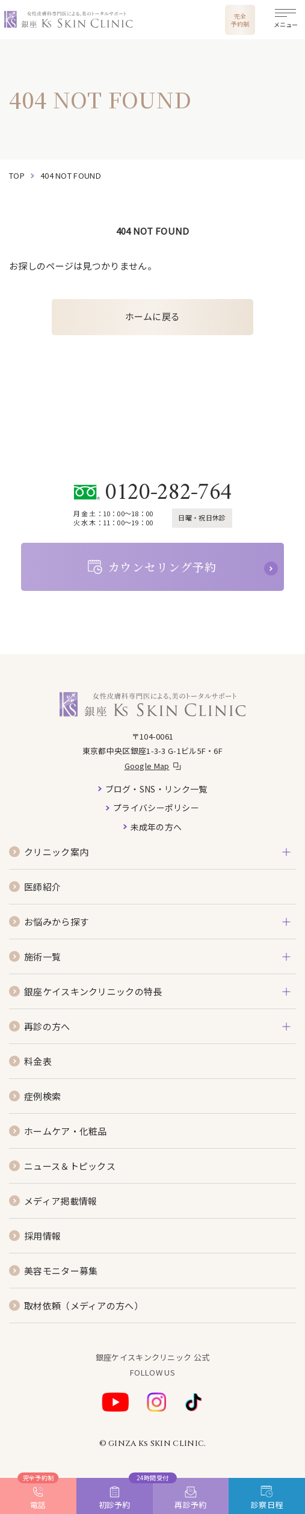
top (17, 175)
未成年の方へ (156, 827)
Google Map (147, 765)
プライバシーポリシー (156, 808)
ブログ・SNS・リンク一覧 (156, 789)
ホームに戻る (152, 316)
